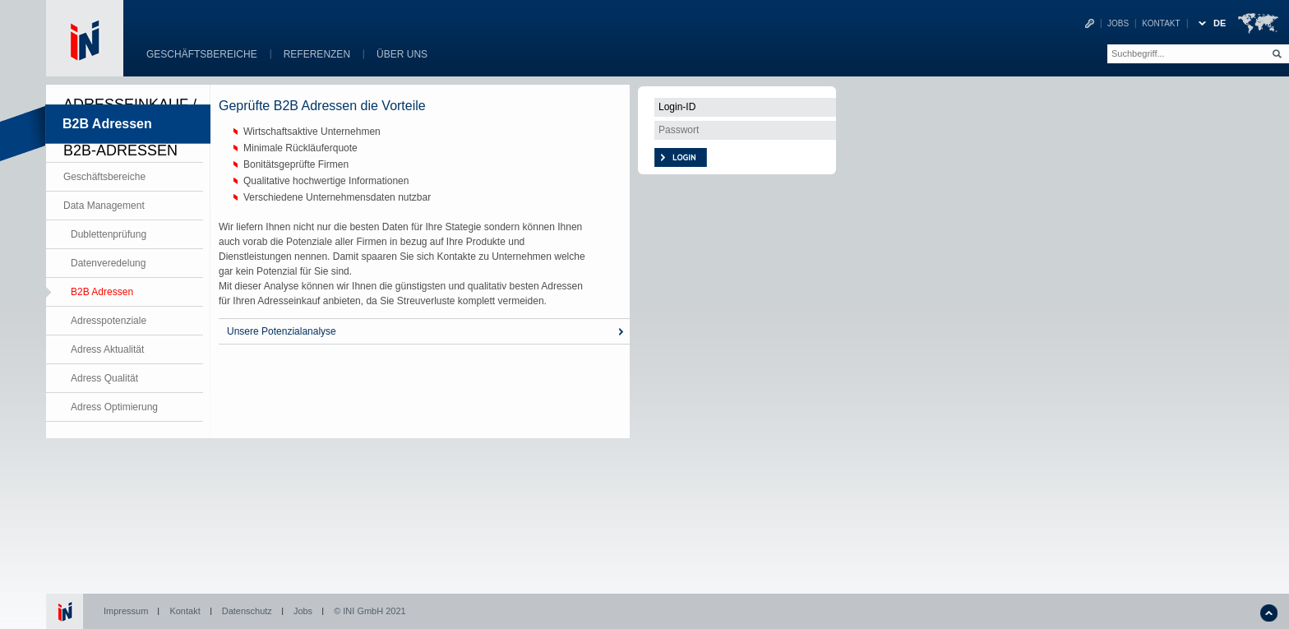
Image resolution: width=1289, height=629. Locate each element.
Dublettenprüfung (108, 234)
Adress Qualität (104, 378)
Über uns (402, 54)
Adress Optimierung (114, 407)
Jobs (1118, 23)
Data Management (104, 205)
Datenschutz (247, 611)
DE (1219, 23)
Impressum (126, 611)
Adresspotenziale (108, 320)
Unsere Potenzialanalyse (281, 331)
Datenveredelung (108, 263)
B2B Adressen (102, 292)
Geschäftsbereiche (201, 54)
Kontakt (1161, 23)
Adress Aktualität (107, 349)
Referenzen (317, 54)
